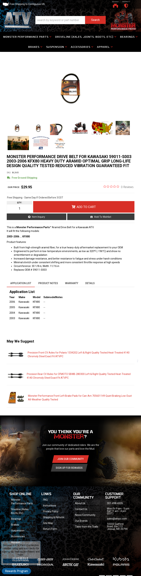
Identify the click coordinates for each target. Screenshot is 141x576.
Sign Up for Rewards (69, 467)
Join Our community (70, 459)
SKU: (9, 172)
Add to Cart (86, 207)
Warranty (71, 283)
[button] (70, 20)
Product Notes (48, 283)
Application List (20, 283)
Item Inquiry (38, 216)
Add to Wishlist (102, 216)
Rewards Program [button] (16, 571)
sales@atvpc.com (117, 518)
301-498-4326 (115, 503)
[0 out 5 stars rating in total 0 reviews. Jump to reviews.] (118, 186)
